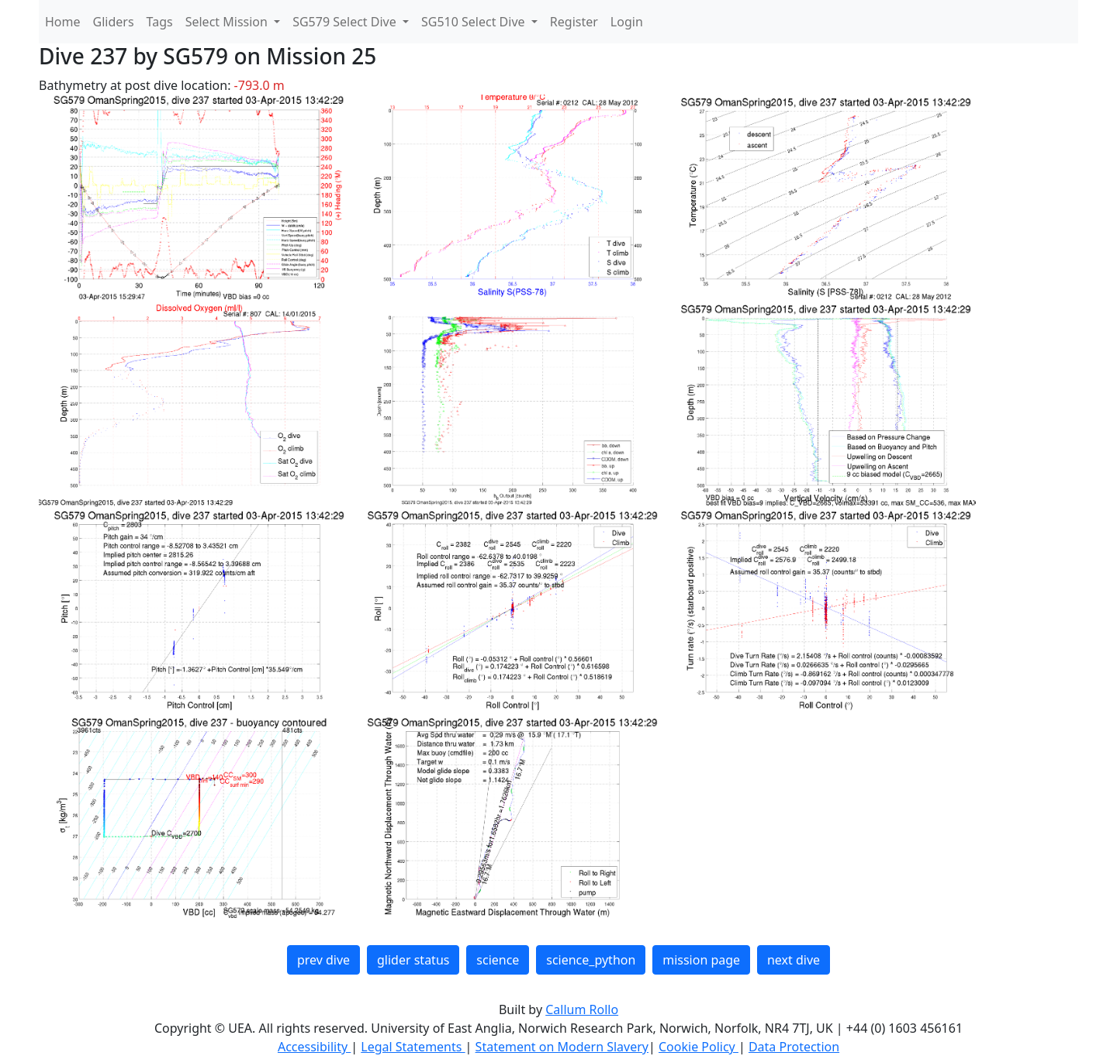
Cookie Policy (698, 1046)
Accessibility (314, 1046)
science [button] (497, 959)
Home (63, 21)
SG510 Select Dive (474, 21)
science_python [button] (590, 959)
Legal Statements (413, 1046)
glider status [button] (413, 959)
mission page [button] (701, 959)
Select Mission (228, 21)
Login (626, 21)
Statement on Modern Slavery (562, 1046)
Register (574, 21)
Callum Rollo (581, 1009)
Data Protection (794, 1046)
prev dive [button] (323, 959)
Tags (160, 21)
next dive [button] (793, 959)
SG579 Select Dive (345, 21)
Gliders (113, 21)
